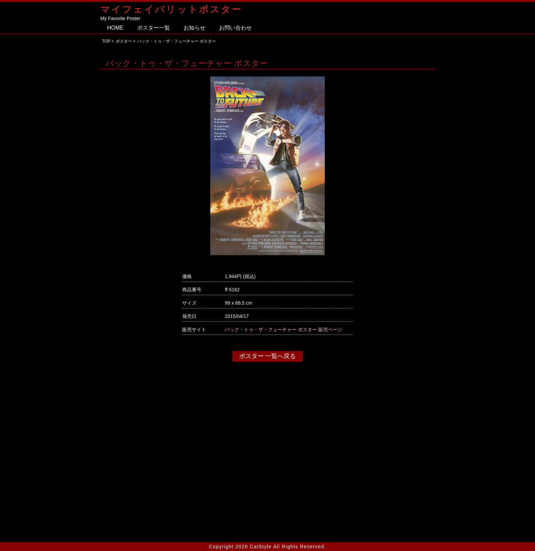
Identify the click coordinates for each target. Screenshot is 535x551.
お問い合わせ (235, 28)
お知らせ (194, 28)
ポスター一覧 (153, 28)
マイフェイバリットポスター (171, 9)
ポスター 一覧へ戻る (267, 356)
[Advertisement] (267, 469)
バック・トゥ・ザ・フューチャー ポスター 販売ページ (283, 329)
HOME (115, 28)
